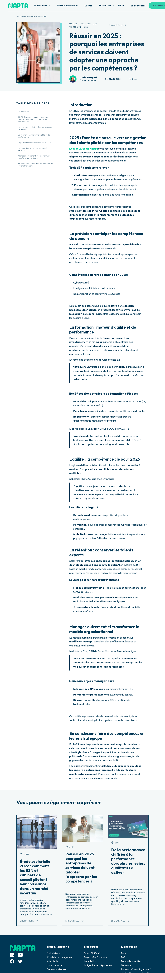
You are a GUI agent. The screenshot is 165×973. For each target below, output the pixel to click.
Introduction (23, 111)
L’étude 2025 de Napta (83, 148)
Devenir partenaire (57, 969)
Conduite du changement (60, 957)
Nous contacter (55, 965)
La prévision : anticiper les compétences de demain (35, 128)
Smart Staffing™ (92, 953)
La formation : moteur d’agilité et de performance (34, 136)
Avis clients (52, 961)
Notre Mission (54, 953)
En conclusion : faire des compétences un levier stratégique (35, 164)
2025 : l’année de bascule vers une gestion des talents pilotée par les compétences (33, 119)
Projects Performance (95, 957)
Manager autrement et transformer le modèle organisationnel (34, 157)
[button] (42, 5)
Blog (123, 953)
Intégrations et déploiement (98, 965)
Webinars (126, 965)
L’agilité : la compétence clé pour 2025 (34, 142)
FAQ (123, 957)
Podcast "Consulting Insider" (136, 969)
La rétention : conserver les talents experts (33, 149)
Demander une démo (131, 961)
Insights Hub (90, 961)
